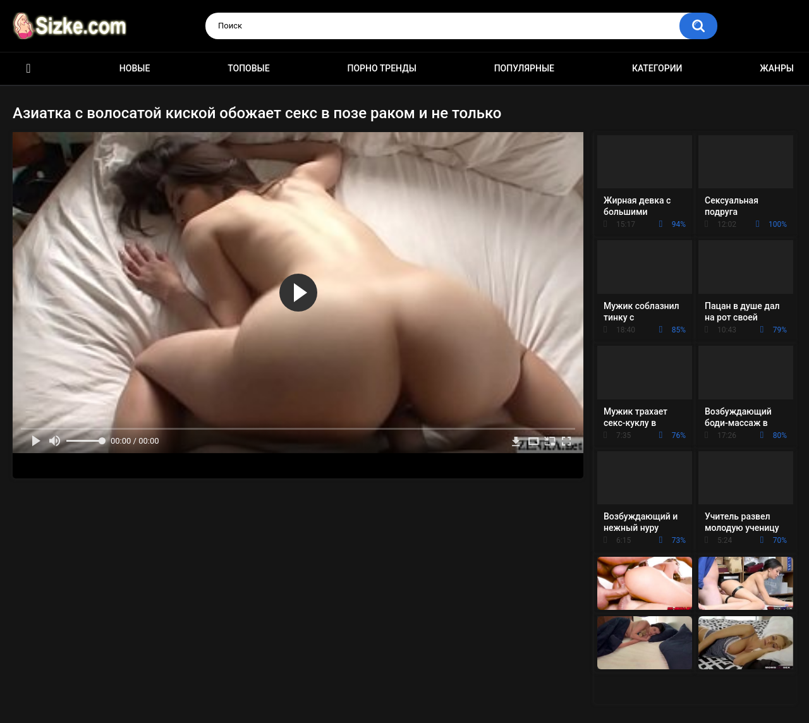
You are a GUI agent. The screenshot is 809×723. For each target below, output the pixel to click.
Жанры (777, 68)
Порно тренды (381, 68)
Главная (28, 68)
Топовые (248, 68)
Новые (134, 68)
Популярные (524, 68)
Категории (657, 68)
